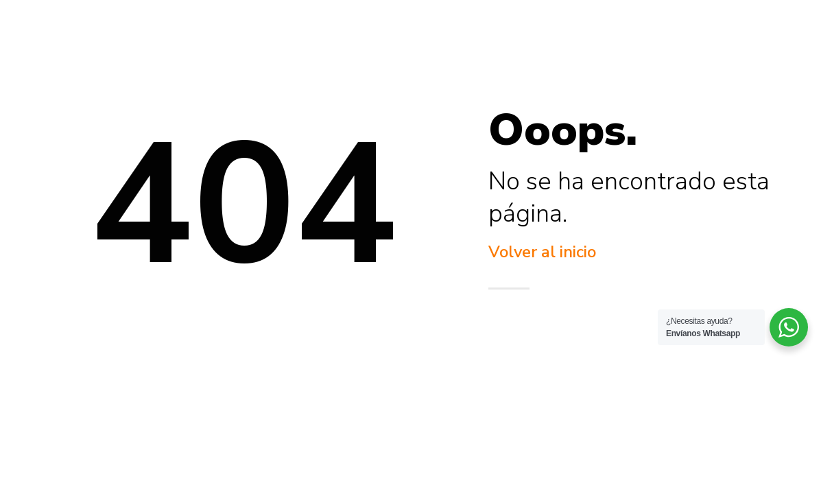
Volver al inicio (542, 252)
